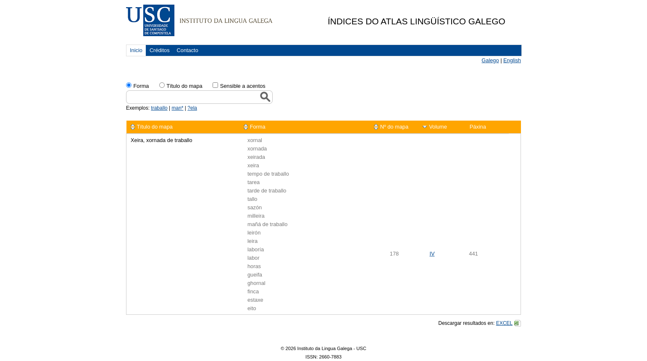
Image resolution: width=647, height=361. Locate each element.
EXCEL (504, 323)
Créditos (160, 50)
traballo (159, 108)
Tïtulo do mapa (184, 86)
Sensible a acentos (243, 86)
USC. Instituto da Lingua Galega (199, 20)
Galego (490, 60)
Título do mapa (155, 127)
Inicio (136, 50)
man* (178, 108)
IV (431, 253)
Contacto (187, 50)
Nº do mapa (394, 127)
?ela (192, 108)
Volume (438, 127)
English (512, 60)
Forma (141, 86)
